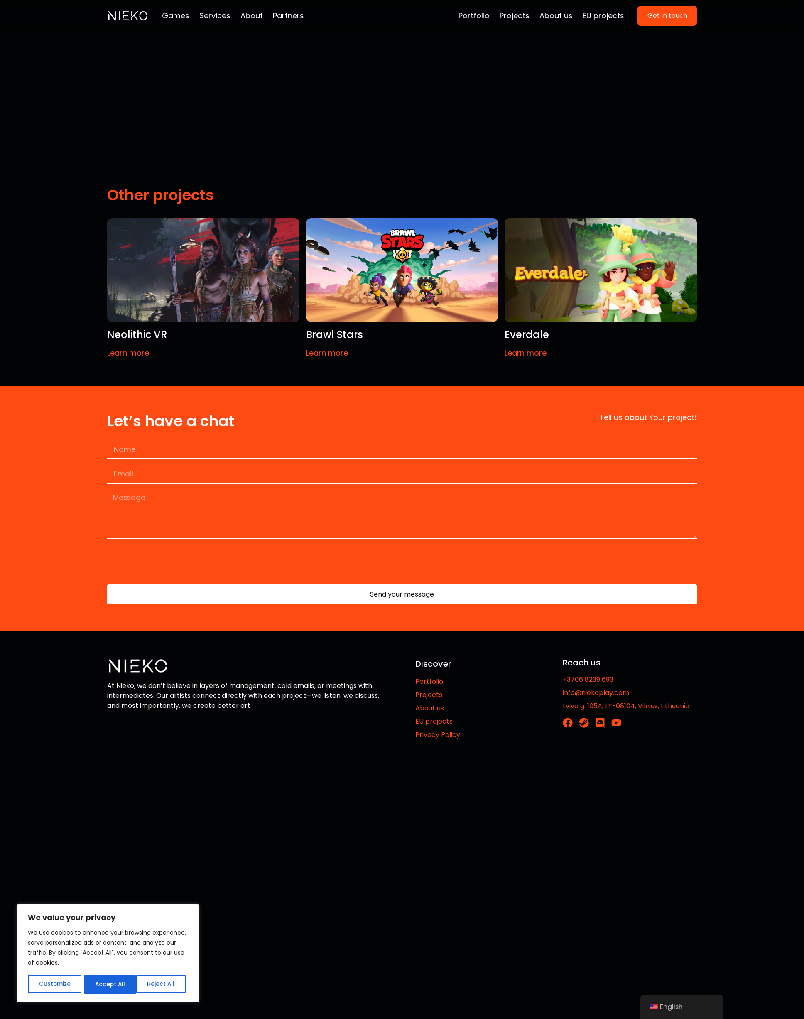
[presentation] (170, 565)
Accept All (162, 984)
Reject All (108, 984)
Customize (54, 984)
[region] (108, 953)
